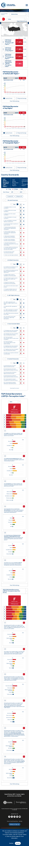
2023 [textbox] (21, 192)
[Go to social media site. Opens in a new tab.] (9, 817)
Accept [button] (18, 843)
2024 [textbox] (11, 401)
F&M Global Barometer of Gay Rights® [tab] (15, 182)
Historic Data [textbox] (14, 14)
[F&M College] (21, 803)
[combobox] (19, 14)
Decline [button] (11, 843)
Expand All (10, 196)
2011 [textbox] (12, 192)
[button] (11, 204)
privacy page (15, 836)
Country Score (8, 98)
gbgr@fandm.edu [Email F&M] (14, 813)
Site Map (20, 821)
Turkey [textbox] (9, 19)
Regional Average (22, 98)
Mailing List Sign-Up (14, 824)
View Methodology (14, 101)
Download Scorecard (14, 388)
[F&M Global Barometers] (8, 5)
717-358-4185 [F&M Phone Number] (14, 809)
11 (20, 204)
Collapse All (19, 196)
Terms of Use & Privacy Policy (12, 821)
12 (23, 204)
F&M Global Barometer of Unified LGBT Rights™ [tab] (6, 182)
